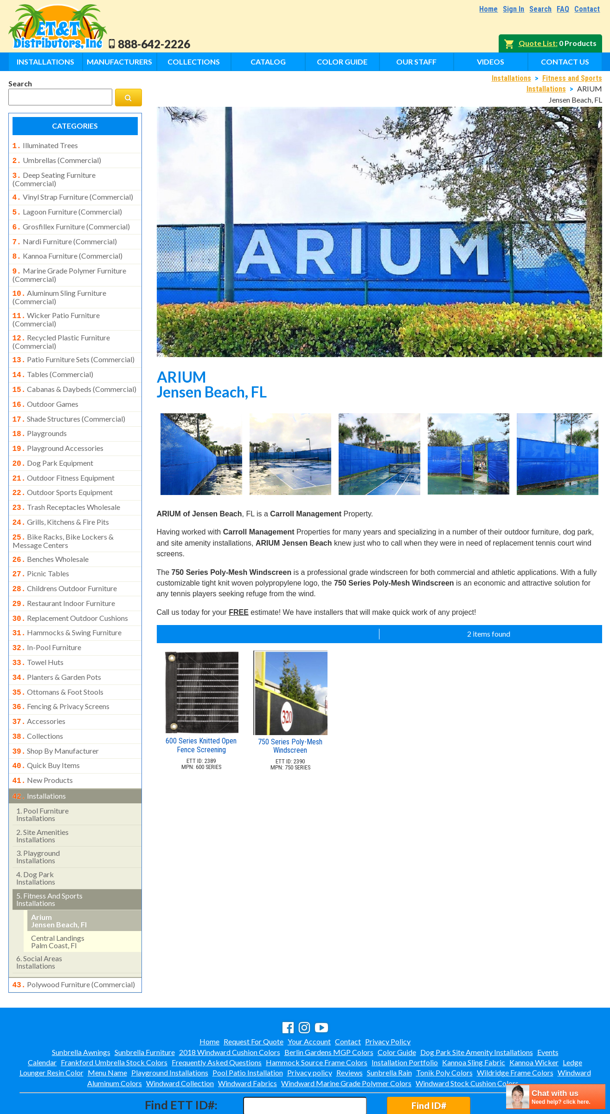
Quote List (537, 43)
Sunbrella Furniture (145, 1012)
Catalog (268, 61)
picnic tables (41, 549)
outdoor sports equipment (63, 473)
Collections (193, 61)
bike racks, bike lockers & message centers (63, 517)
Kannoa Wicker (534, 1022)
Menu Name (107, 1032)
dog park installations (35, 839)
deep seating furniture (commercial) (54, 176)
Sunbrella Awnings (81, 1012)
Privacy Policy (388, 1001)
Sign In (513, 9)
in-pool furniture (47, 618)
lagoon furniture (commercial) (67, 208)
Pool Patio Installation (247, 1032)
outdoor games (46, 390)
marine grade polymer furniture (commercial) (69, 266)
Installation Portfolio (405, 1022)
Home (488, 9)
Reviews (349, 1032)
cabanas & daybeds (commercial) (75, 376)
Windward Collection (180, 1043)
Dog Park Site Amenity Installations (476, 1012)
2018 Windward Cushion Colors (229, 1012)
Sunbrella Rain (389, 1032)
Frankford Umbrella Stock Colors (114, 1022)
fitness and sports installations (49, 860)
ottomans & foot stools (58, 660)
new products (43, 743)
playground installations (38, 817)
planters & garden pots (57, 646)
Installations (45, 61)
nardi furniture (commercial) (65, 236)
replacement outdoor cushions (70, 591)
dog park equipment (53, 445)
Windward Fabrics (247, 1043)
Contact (587, 9)
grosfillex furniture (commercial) (71, 222)
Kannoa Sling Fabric (473, 1022)
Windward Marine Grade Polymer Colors (346, 1043)
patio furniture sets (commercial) (74, 348)
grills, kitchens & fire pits (61, 500)
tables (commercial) (53, 362)
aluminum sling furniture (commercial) (60, 288)
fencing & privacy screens (61, 674)
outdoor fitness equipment (64, 459)
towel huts (38, 632)
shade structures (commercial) (69, 404)
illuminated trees (45, 145)
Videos (490, 61)
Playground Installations (169, 1032)
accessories (39, 688)
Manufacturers (119, 61)
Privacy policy (309, 1032)
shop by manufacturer (56, 715)
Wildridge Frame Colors (515, 1032)
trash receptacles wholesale (67, 487)
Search (540, 9)
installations (39, 758)
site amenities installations (42, 796)
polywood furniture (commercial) (74, 945)
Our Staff (416, 61)
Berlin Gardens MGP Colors (328, 1012)
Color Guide (342, 61)
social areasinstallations (39, 923)
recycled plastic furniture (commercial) (61, 330)
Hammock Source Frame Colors (316, 1022)
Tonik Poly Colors (444, 1032)
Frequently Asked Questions (217, 1022)
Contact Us (565, 61)
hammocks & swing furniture (67, 604)
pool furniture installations (42, 775)
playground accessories (58, 431)
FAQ (563, 9)
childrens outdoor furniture (65, 563)
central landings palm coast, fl (57, 902)
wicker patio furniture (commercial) (56, 309)
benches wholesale (51, 536)
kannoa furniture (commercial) (67, 249)
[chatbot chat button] (555, 1096)
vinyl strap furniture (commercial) (73, 194)
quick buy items (46, 729)
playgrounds (40, 417)
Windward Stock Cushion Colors (467, 1043)
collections (38, 702)
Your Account (309, 1001)
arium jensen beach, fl (59, 881)
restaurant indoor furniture (64, 577)
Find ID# (428, 1065)
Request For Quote (253, 1001)
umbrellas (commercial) (57, 159)
